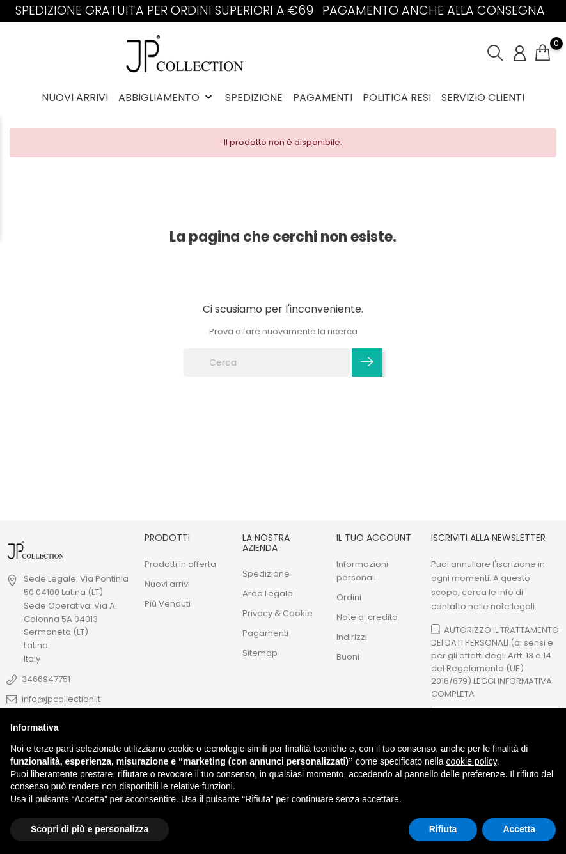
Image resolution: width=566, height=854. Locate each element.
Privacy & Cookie (277, 613)
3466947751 (46, 679)
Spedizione (254, 97)
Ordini (348, 597)
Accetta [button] (519, 829)
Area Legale (267, 593)
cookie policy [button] (471, 761)
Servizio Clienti (482, 97)
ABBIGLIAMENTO (166, 97)
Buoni (347, 657)
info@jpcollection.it (61, 699)
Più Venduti (168, 604)
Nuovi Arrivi (75, 97)
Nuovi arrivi (167, 584)
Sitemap (260, 653)
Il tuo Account (373, 537)
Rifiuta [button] (443, 829)
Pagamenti (322, 97)
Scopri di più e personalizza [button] (89, 829)
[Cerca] (267, 362)
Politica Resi (397, 97)
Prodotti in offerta (180, 564)
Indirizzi (351, 637)
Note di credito (367, 617)
